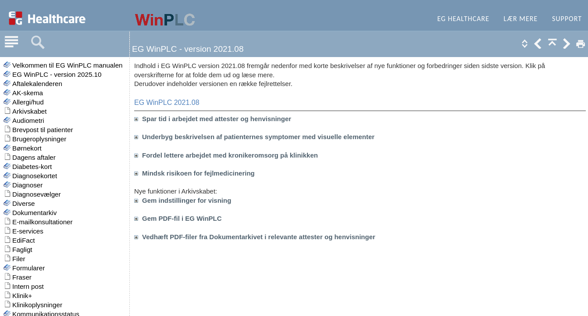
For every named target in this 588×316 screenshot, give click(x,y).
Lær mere (521, 18)
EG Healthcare (463, 18)
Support (567, 18)
